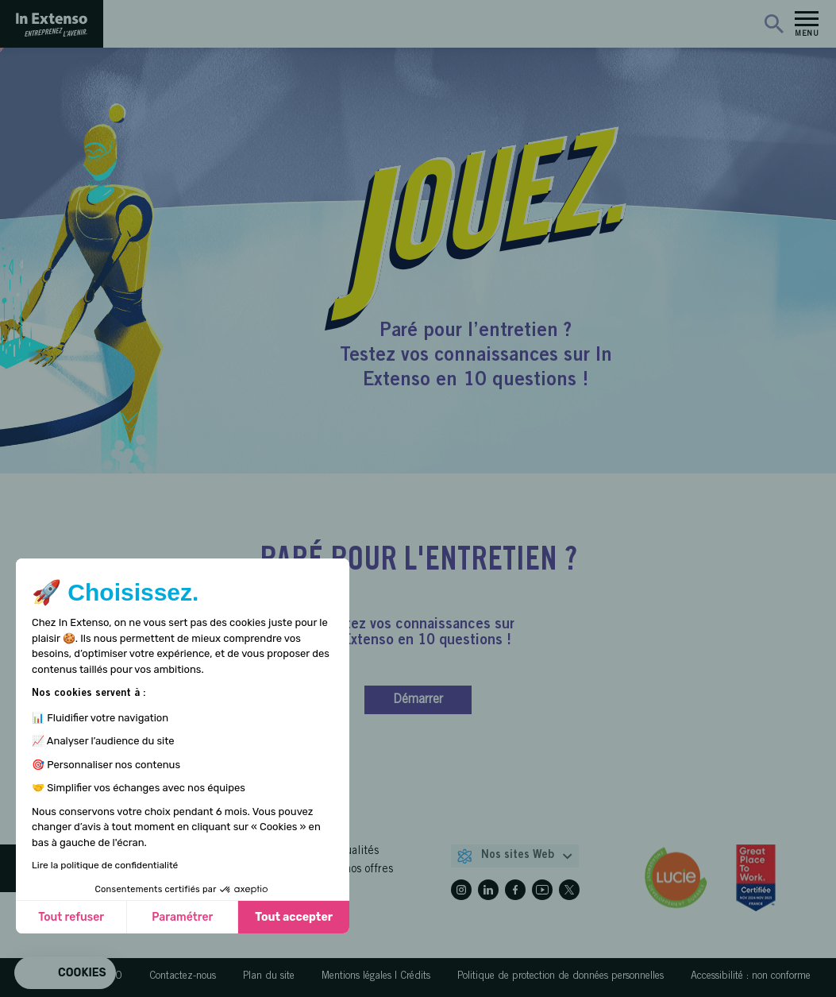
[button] (65, 973)
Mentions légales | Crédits (376, 977)
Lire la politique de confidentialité (105, 865)
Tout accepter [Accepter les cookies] (294, 917)
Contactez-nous (182, 977)
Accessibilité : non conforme (751, 977)
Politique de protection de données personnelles (560, 977)
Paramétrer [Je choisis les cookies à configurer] (182, 917)
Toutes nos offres (351, 869)
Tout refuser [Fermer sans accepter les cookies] (71, 917)
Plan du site (269, 977)
